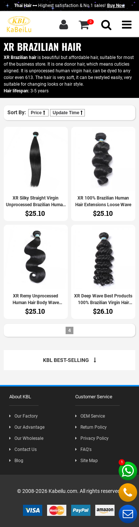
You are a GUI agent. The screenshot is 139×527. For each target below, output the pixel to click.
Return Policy (91, 427)
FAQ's (83, 449)
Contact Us (23, 449)
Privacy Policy (92, 438)
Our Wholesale (26, 438)
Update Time (67, 112)
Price (38, 112)
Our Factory (23, 416)
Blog (16, 460)
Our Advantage (26, 427)
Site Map (86, 460)
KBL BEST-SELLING (69, 360)
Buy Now (116, 5)
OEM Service (90, 416)
